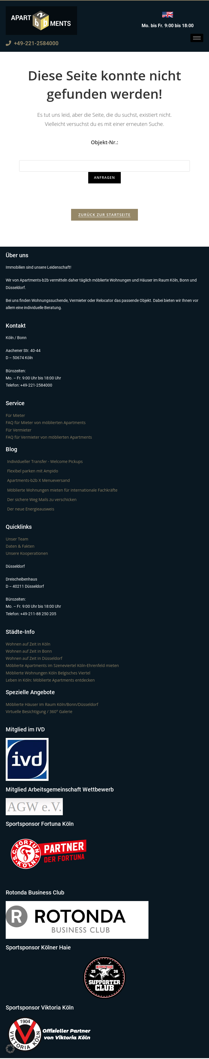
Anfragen (104, 177)
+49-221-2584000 (32, 43)
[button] (10, 1048)
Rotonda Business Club (35, 893)
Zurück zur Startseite (105, 215)
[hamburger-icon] (196, 38)
